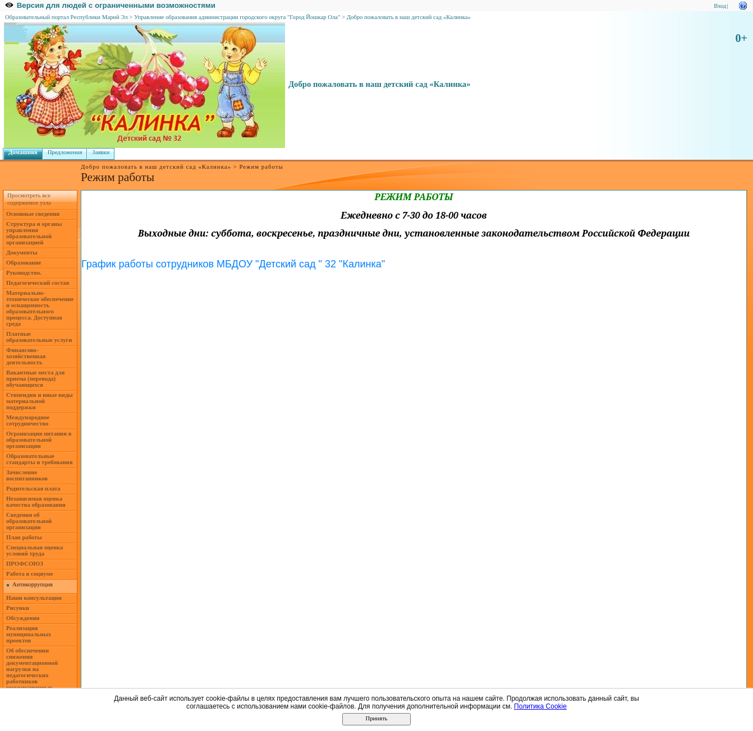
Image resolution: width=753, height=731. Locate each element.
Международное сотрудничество (27, 420)
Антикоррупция (32, 584)
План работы (24, 537)
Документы (22, 252)
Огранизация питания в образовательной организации (38, 440)
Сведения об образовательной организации (29, 521)
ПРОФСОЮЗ (24, 564)
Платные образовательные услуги (39, 337)
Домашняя (23, 152)
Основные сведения (32, 214)
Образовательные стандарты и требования (39, 459)
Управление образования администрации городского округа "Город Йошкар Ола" (237, 17)
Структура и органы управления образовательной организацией (34, 233)
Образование (23, 263)
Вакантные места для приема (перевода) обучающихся (35, 378)
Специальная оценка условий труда (34, 550)
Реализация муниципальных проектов (28, 634)
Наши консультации (34, 598)
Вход (720, 6)
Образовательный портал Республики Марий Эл (66, 17)
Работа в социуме (29, 574)
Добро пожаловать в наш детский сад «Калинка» (409, 17)
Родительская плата (33, 488)
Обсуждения (22, 618)
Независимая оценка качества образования (36, 502)
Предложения (65, 152)
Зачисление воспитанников (27, 475)
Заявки (100, 152)
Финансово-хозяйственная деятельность (25, 356)
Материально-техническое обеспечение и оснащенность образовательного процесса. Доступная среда (40, 308)
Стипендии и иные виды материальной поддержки (39, 401)
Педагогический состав (37, 283)
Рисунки (17, 608)
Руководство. (24, 273)
